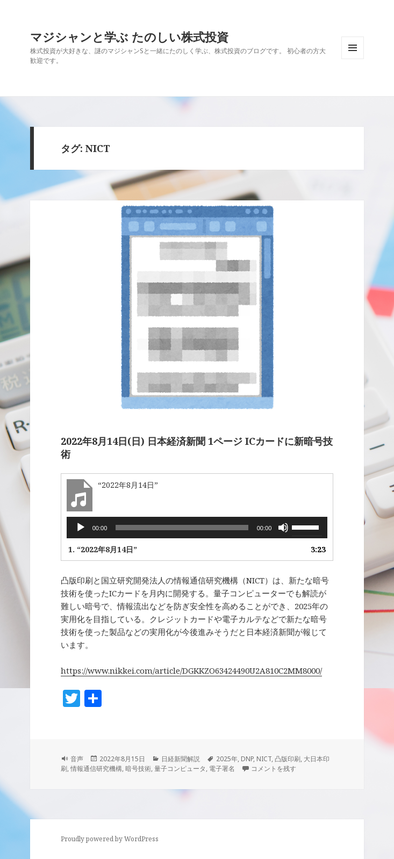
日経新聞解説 (180, 758)
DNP (247, 758)
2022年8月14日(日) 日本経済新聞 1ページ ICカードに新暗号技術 (197, 447)
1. (102, 549)
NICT (263, 758)
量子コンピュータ (180, 768)
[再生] (80, 527)
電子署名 (222, 768)
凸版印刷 (287, 758)
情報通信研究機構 (96, 768)
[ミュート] (283, 527)
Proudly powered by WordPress (110, 838)
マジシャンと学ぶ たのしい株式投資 (129, 36)
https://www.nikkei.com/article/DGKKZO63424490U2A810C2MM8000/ (191, 670)
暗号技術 (138, 768)
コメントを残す (273, 768)
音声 (76, 758)
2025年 (227, 758)
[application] (197, 527)
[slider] (182, 527)
